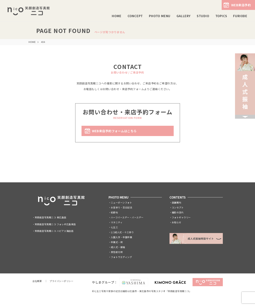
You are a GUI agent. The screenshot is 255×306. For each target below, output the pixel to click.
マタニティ (116, 222)
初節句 (114, 212)
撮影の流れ (178, 212)
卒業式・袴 (117, 242)
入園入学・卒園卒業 (121, 237)
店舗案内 (176, 202)
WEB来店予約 (241, 5)
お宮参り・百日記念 (121, 207)
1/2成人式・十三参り (122, 232)
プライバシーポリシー (61, 281)
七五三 (114, 227)
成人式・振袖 (118, 247)
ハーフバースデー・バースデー (127, 217)
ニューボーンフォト (121, 202)
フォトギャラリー (181, 217)
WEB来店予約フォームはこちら (114, 131)
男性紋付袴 (117, 252)
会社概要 (37, 281)
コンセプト (178, 207)
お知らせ (176, 222)
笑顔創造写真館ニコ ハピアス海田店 (54, 230)
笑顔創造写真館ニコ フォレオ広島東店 (55, 224)
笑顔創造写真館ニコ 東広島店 (50, 217)
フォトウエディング (121, 257)
